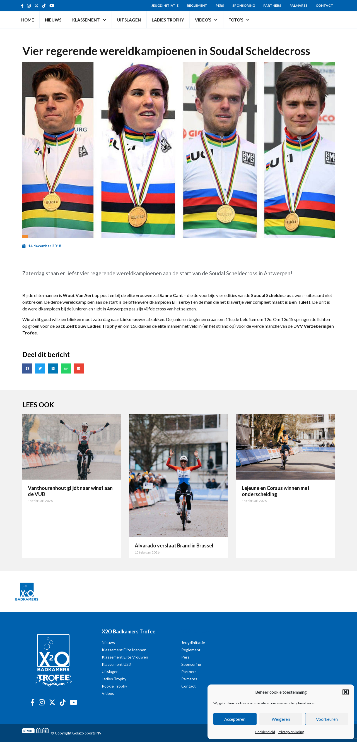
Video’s (206, 20)
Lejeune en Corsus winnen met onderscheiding (276, 491)
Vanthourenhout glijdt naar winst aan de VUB (70, 491)
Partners (272, 5)
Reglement (197, 5)
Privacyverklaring (291, 732)
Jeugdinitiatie (164, 5)
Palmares (298, 5)
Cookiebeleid (265, 732)
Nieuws (53, 19)
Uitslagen (129, 19)
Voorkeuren (327, 719)
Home (27, 19)
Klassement (89, 20)
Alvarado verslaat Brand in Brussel (174, 545)
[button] (345, 692)
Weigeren (281, 719)
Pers (220, 5)
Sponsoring (243, 5)
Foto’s (239, 20)
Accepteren (234, 719)
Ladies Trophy (168, 19)
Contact (324, 5)
